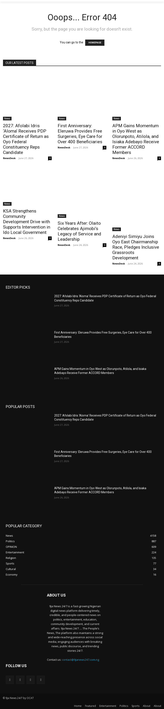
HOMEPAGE (94, 42)
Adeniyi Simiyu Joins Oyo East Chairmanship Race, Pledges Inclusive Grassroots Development (135, 247)
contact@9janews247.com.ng (80, 660)
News (7, 118)
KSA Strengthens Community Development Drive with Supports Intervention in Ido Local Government (26, 221)
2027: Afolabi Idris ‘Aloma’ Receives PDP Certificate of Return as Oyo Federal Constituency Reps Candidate (26, 139)
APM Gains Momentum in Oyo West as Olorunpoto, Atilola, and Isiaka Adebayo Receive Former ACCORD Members (135, 139)
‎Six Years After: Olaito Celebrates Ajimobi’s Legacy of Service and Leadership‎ (79, 231)
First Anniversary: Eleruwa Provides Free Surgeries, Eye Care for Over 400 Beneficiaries (80, 133)
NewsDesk (9, 158)
